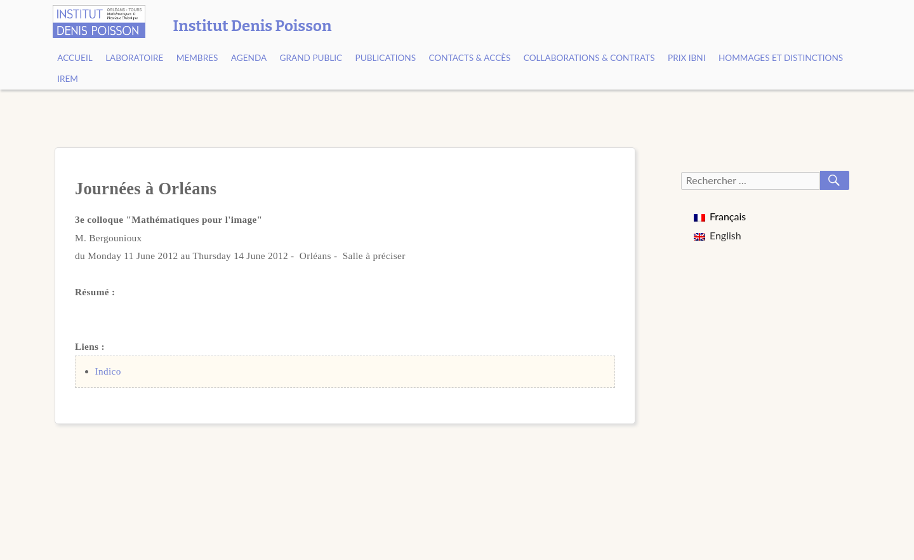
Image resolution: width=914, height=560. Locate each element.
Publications (385, 58)
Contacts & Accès (469, 58)
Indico (108, 371)
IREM (67, 79)
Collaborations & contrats (589, 58)
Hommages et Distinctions (781, 58)
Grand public (311, 58)
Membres (197, 58)
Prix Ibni (687, 58)
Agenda (249, 58)
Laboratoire (134, 58)
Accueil (75, 58)
